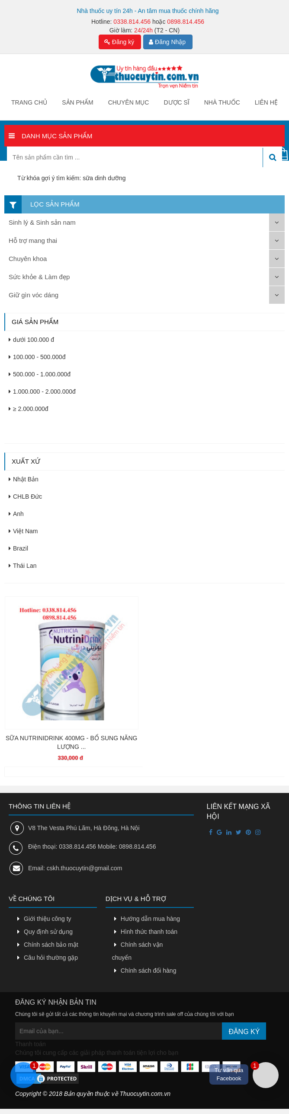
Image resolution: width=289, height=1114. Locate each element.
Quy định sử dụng (48, 931)
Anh (16, 513)
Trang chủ (29, 102)
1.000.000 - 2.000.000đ (42, 391)
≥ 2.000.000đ (28, 408)
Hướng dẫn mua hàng (150, 918)
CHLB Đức (25, 496)
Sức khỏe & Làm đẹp (39, 276)
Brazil (18, 548)
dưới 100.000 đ (31, 339)
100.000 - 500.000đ (37, 356)
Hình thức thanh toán (149, 931)
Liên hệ (266, 102)
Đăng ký (119, 41)
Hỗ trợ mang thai (33, 240)
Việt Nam (23, 531)
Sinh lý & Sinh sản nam (42, 222)
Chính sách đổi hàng (149, 970)
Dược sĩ (176, 102)
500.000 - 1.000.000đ (40, 374)
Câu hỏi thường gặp (51, 957)
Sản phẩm (77, 102)
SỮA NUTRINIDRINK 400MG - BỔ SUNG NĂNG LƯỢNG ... (71, 742)
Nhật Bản (24, 479)
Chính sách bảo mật (51, 944)
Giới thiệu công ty (47, 918)
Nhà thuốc (222, 102)
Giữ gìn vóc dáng (33, 295)
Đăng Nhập (167, 41)
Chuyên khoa (28, 258)
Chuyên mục (128, 102)
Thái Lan (22, 565)
